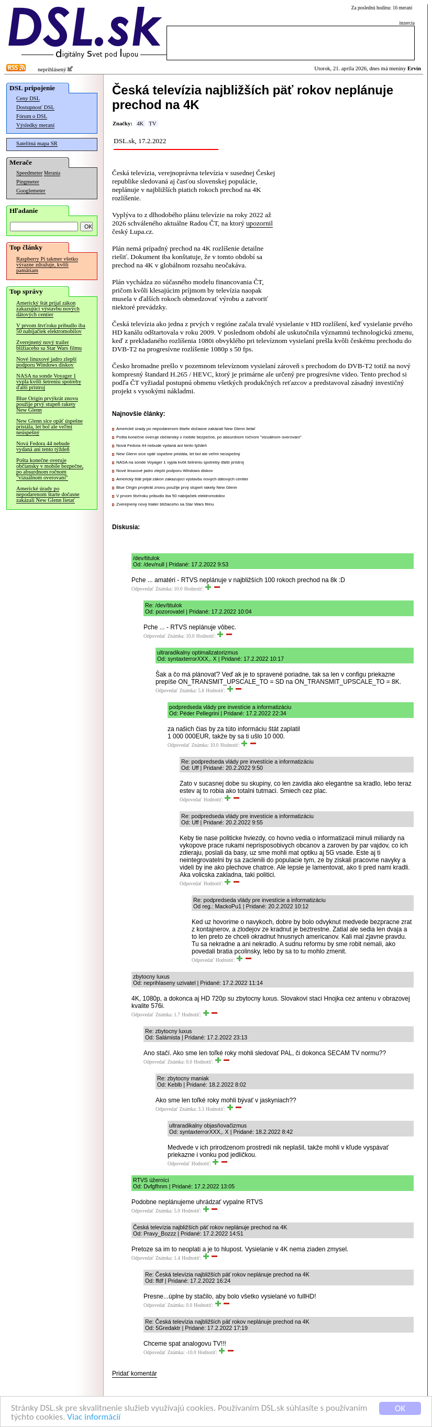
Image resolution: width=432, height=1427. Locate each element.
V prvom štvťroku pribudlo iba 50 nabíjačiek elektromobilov (50, 328)
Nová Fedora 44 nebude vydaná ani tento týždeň (43, 446)
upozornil (259, 223)
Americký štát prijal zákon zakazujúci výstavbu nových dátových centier (48, 308)
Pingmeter (27, 182)
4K (140, 123)
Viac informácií (93, 1417)
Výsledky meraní (35, 125)
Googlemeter (31, 191)
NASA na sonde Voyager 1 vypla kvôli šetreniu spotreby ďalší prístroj (48, 381)
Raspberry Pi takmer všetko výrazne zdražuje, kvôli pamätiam (47, 264)
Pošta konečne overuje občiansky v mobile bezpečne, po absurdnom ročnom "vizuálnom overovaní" (49, 468)
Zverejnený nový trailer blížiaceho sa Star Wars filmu (49, 345)
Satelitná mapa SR (37, 143)
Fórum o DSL (31, 116)
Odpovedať (142, 589)
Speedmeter (29, 173)
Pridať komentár (134, 1373)
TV (152, 123)
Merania (52, 173)
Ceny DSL (28, 98)
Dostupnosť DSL (35, 107)
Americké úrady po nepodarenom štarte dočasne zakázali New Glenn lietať (48, 494)
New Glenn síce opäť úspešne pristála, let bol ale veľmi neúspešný (49, 426)
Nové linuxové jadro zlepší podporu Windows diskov (46, 362)
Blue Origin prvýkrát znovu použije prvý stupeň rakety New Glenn (47, 404)
